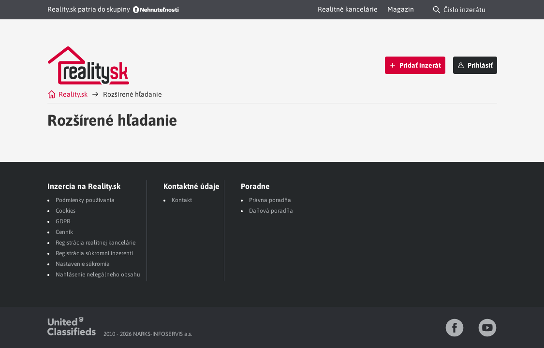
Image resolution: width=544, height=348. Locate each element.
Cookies (65, 210)
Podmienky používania (85, 200)
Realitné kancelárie (348, 9)
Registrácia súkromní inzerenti (94, 253)
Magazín (400, 9)
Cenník (64, 232)
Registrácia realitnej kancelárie (95, 242)
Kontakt (182, 200)
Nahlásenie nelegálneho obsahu (98, 274)
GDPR (63, 221)
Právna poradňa (270, 200)
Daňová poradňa (271, 210)
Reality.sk (67, 94)
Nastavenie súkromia (83, 264)
